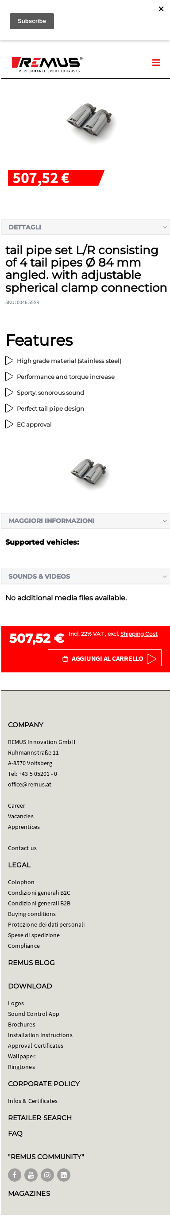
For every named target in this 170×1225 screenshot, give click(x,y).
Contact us (22, 848)
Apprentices (24, 827)
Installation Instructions (40, 1035)
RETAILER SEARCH (40, 1118)
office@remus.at (29, 784)
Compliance (24, 946)
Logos (16, 1003)
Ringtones (21, 1067)
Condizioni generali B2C (39, 893)
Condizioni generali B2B (39, 903)
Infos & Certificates (33, 1101)
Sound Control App (33, 1014)
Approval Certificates (35, 1045)
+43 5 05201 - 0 (38, 774)
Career (16, 805)
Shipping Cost (139, 633)
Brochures (21, 1024)
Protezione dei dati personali (46, 924)
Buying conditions (32, 914)
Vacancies (21, 816)
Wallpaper (21, 1056)
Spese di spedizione (34, 935)
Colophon (21, 882)
